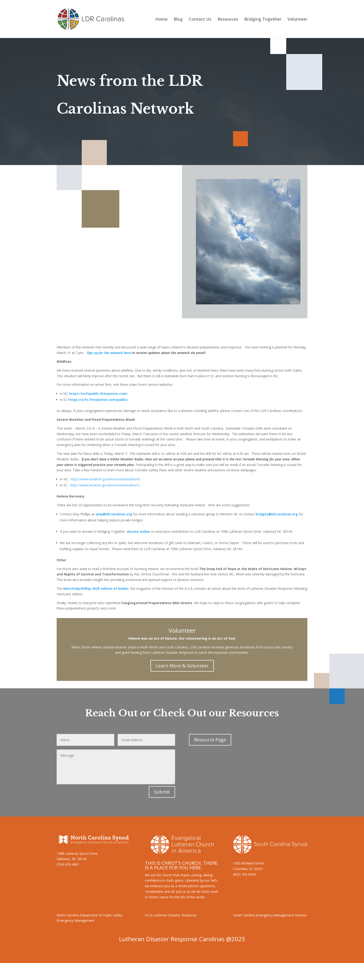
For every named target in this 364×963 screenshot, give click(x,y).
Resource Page (210, 740)
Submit (162, 792)
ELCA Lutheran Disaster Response (170, 915)
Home (161, 19)
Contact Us (200, 19)
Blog (178, 19)
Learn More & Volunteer (182, 666)
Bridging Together (262, 19)
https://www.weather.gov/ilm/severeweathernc (106, 479)
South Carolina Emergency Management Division (270, 915)
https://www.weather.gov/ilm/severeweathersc (105, 485)
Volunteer (297, 19)
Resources (228, 19)
